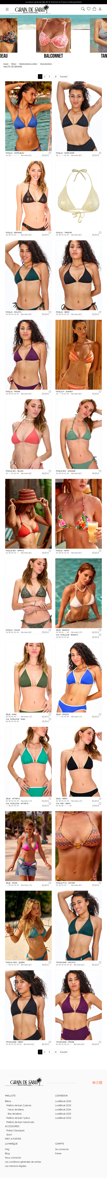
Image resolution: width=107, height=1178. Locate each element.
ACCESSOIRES (12, 1126)
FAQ (7, 1149)
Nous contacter (13, 1157)
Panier (58, 1153)
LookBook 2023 (63, 1113)
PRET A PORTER (13, 1138)
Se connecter (62, 1149)
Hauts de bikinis (16, 1109)
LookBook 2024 (63, 1109)
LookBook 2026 (63, 1101)
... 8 (54, 76)
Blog (7, 1153)
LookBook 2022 (63, 1118)
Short (9, 1134)
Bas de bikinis (15, 1113)
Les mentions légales (15, 1166)
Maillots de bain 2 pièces (18, 1105)
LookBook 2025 (63, 1105)
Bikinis (8, 1101)
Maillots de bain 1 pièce (18, 1118)
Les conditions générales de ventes (23, 1161)
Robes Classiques (15, 1130)
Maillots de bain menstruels (20, 1122)
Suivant (63, 76)
